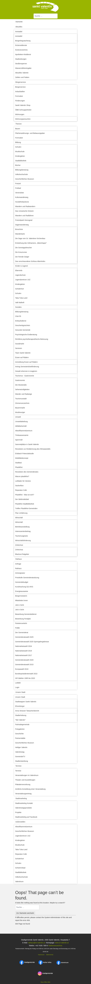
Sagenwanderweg (22, 225)
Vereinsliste (19, 193)
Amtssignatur (20, 573)
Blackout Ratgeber (22, 554)
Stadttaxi (18, 463)
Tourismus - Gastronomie (24, 376)
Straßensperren (21, 64)
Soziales (18, 307)
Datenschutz (49, 954)
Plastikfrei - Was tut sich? (24, 495)
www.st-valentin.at (62, 943)
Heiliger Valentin (21, 747)
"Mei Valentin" (20, 720)
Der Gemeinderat (21, 632)
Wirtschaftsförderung (23, 540)
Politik (17, 628)
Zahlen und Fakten (22, 77)
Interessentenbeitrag (23, 531)
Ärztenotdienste (21, 45)
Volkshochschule (21, 174)
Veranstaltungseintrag (23, 794)
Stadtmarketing (21, 798)
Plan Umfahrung (21, 513)
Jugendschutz (20, 275)
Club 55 (18, 316)
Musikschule (20, 151)
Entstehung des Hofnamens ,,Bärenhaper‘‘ (31, 243)
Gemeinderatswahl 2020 (24, 660)
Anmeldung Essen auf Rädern (26, 362)
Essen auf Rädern (22, 357)
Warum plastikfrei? (22, 476)
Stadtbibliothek (20, 161)
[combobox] (46, 16)
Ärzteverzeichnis (21, 50)
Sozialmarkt (19, 344)
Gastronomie (20, 380)
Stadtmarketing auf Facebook (26, 817)
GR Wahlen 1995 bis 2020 (25, 678)
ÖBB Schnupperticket (23, 110)
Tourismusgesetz (21, 536)
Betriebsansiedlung (22, 527)
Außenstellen (20, 822)
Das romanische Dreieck (24, 211)
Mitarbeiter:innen (21, 600)
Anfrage (18, 564)
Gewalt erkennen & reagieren (26, 371)
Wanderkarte (20, 234)
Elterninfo (18, 270)
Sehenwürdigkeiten (22, 389)
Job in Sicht (19, 605)
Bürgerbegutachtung (23, 41)
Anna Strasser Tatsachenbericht (27, 711)
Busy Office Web (45, 982)
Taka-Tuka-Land (21, 298)
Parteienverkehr (21, 623)
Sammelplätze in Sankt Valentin (27, 444)
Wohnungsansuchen (23, 119)
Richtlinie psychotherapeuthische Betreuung (31, 339)
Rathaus (19, 559)
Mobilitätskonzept (21, 458)
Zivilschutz (19, 545)
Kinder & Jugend (21, 266)
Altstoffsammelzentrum (23, 431)
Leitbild (18, 683)
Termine (19, 766)
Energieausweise (21, 591)
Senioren (18, 348)
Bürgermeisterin (21, 596)
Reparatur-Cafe (21, 490)
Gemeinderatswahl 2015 (24, 664)
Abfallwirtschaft (21, 426)
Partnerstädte (20, 738)
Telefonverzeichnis (55, 946)
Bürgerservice (21, 82)
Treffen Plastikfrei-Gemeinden (26, 508)
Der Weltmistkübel (22, 499)
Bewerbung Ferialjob (23, 619)
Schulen (18, 147)
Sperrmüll (18, 440)
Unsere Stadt (20, 692)
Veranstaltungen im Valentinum (26, 775)
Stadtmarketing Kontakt (24, 803)
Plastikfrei (19, 467)
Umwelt (18, 417)
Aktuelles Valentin (21, 73)
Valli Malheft (19, 302)
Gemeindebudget (21, 582)
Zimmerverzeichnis (22, 403)
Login (17, 687)
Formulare (19, 96)
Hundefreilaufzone (22, 202)
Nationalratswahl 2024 (23, 646)
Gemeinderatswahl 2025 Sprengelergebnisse (32, 642)
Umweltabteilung (21, 421)
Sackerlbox (19, 486)
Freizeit (18, 183)
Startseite (19, 22)
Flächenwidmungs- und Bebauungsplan (30, 133)
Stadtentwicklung (21, 761)
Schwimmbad (20, 868)
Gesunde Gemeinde (22, 330)
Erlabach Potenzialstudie (24, 453)
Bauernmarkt (20, 408)
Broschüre (19, 229)
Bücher (18, 165)
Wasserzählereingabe (23, 68)
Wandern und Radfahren (24, 216)
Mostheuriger (20, 412)
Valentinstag (19, 752)
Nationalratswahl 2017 (23, 655)
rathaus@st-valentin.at (36, 943)
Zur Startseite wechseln (25, 913)
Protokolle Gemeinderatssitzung (27, 578)
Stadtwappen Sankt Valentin (25, 702)
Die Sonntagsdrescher (23, 248)
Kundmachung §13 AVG (24, 587)
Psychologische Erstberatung (26, 335)
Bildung (18, 142)
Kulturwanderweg (21, 197)
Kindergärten (20, 156)
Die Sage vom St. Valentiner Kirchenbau (30, 238)
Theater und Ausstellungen (25, 780)
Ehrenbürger (20, 706)
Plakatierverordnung (22, 784)
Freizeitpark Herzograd (23, 220)
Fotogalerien (20, 729)
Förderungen (20, 101)
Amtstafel (18, 32)
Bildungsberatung (21, 170)
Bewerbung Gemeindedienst (26, 614)
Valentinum (19, 881)
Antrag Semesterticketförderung (27, 367)
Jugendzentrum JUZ (22, 280)
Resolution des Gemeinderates (26, 472)
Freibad (18, 188)
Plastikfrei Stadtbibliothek (24, 504)
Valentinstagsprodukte (23, 808)
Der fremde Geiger (22, 257)
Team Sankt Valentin (23, 353)
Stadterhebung (20, 715)
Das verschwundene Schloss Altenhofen (30, 261)
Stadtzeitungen (20, 59)
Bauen (17, 129)
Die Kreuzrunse (21, 252)
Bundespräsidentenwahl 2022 (26, 674)
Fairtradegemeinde (22, 724)
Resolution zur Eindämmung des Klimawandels (32, 449)
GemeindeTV (20, 756)
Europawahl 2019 (21, 669)
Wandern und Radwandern (25, 206)
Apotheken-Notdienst (23, 54)
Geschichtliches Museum (24, 179)
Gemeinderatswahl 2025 (24, 637)
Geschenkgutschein (22, 325)
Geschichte (19, 734)
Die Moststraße (21, 385)
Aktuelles (19, 27)
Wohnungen (19, 114)
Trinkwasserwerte (21, 435)
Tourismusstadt (21, 399)
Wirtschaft (19, 518)
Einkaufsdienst (20, 321)
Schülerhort (19, 289)
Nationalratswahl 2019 (23, 651)
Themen (19, 124)
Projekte (18, 812)
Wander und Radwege (23, 394)
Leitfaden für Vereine (23, 481)
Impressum (41, 954)
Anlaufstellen (20, 91)
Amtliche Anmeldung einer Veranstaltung (30, 789)
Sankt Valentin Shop (22, 105)
